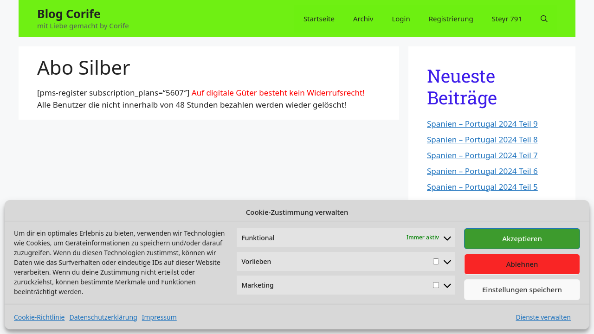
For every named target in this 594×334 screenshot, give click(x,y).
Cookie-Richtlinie (39, 317)
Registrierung (451, 18)
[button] (544, 18)
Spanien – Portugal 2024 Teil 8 (482, 139)
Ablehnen (522, 264)
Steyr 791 (507, 18)
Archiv (363, 18)
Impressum (159, 317)
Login (401, 18)
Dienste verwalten (543, 317)
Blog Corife (69, 13)
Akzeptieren (522, 238)
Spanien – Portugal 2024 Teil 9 (482, 123)
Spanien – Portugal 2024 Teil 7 (482, 155)
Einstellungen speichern (522, 289)
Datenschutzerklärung (103, 317)
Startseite (319, 18)
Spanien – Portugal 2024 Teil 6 (482, 171)
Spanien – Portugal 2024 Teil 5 (482, 186)
